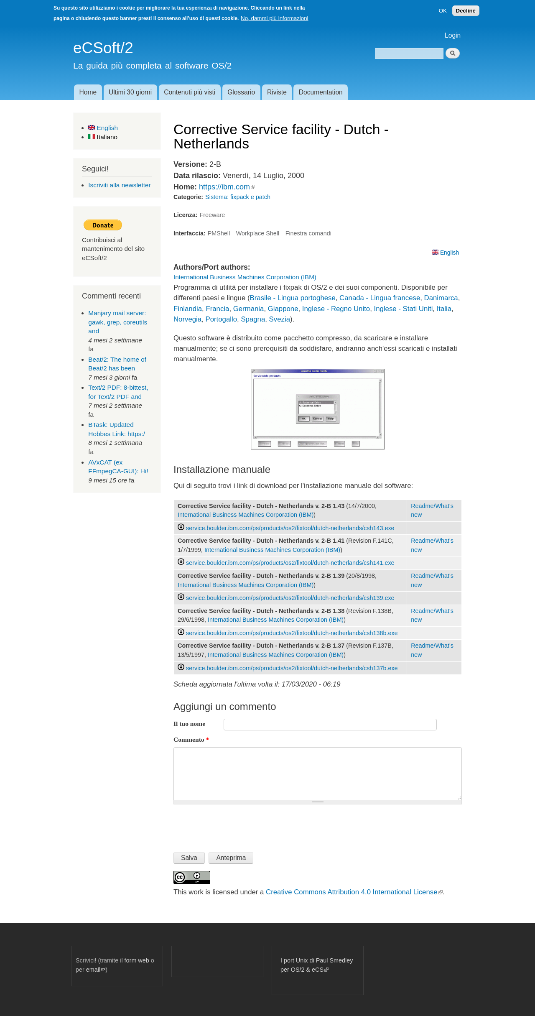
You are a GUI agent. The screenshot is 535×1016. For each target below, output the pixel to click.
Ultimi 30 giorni (130, 92)
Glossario (241, 92)
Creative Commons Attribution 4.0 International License (354, 892)
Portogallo (221, 319)
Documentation (321, 92)
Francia (217, 309)
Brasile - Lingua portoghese (293, 298)
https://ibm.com (227, 187)
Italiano (102, 136)
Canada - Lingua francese (379, 298)
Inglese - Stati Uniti (403, 309)
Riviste (277, 92)
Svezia (279, 319)
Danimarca (441, 298)
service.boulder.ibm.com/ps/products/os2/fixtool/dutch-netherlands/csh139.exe (290, 598)
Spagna (253, 319)
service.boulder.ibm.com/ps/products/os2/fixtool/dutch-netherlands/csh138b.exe (292, 633)
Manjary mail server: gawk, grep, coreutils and (117, 321)
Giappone (283, 309)
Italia (444, 309)
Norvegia (187, 319)
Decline (466, 11)
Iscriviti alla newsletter (119, 185)
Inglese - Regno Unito (336, 309)
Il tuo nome (189, 723)
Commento (191, 739)
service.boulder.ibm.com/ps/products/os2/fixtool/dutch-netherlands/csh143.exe (290, 528)
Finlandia (187, 309)
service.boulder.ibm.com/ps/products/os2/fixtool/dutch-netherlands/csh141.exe (290, 562)
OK (443, 11)
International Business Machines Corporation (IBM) (244, 277)
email (95, 969)
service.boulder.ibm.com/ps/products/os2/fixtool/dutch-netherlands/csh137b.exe (292, 668)
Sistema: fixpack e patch (237, 197)
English (103, 127)
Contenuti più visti (189, 92)
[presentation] (237, 825)
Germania (248, 309)
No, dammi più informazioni (274, 18)
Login (453, 35)
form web (137, 960)
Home (88, 92)
